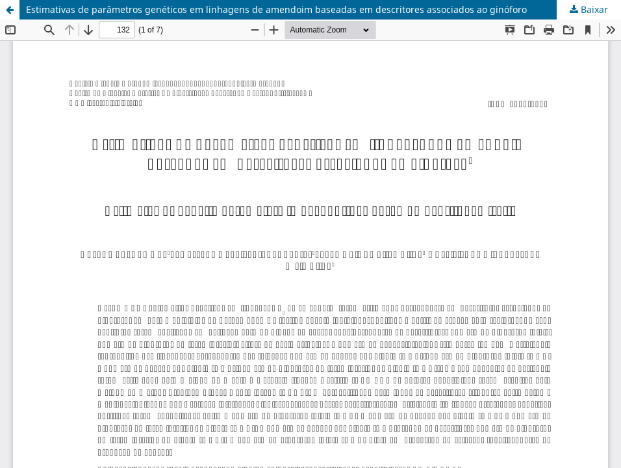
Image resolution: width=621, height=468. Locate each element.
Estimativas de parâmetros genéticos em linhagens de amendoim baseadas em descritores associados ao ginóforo (276, 9)
